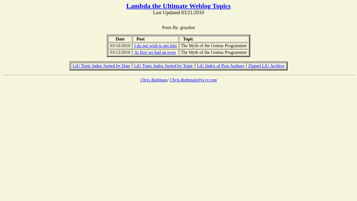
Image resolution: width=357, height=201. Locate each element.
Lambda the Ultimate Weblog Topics (178, 5)
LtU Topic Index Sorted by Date (101, 65)
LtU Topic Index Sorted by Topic (163, 65)
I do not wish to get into (155, 45)
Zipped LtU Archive (266, 65)
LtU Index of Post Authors (220, 65)
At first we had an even (155, 52)
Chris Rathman (153, 80)
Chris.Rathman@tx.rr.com (193, 80)
